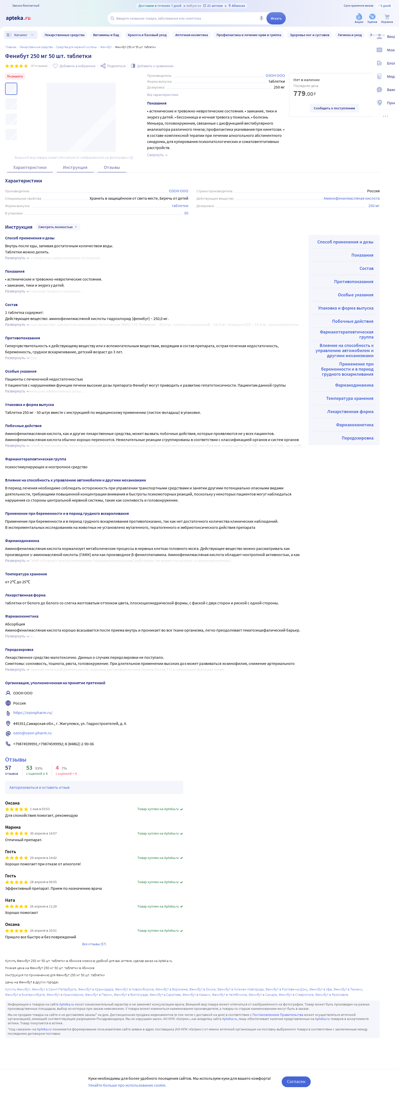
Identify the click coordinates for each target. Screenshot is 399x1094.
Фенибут (106, 47)
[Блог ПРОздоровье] (392, 64)
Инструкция (75, 167)
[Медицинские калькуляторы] (392, 77)
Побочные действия (353, 321)
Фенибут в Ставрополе (296, 994)
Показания (362, 255)
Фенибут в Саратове (165, 994)
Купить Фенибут (17, 989)
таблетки (180, 205)
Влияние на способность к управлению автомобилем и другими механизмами (345, 350)
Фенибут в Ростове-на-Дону (286, 989)
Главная (11, 47)
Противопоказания (354, 281)
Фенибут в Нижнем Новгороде (240, 989)
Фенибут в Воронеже (171, 989)
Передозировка (358, 438)
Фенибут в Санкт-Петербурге (54, 989)
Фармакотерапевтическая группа (347, 334)
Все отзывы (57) (94, 944)
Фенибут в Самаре (263, 994)
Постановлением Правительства (277, 1014)
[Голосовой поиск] (261, 18)
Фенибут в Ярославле (331, 994)
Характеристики (30, 167)
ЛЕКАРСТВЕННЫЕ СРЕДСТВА (36, 47)
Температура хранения (350, 398)
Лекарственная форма (350, 411)
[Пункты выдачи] (392, 103)
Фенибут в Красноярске (65, 994)
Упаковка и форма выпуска (346, 308)
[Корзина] (387, 18)
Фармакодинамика (354, 385)
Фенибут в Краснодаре (95, 989)
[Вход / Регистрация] (392, 37)
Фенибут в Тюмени (348, 989)
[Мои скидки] (392, 50)
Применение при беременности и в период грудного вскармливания (347, 369)
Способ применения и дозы (345, 242)
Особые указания (356, 295)
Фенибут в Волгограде (131, 994)
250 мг (374, 205)
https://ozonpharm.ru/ (33, 712)
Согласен (296, 1081)
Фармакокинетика (355, 425)
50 (186, 212)
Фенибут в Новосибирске (134, 989)
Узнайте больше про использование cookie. (127, 1085)
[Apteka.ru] (22, 18)
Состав (367, 268)
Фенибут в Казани (196, 994)
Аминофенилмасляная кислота (352, 198)
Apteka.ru (66, 1004)
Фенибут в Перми (98, 994)
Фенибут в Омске (202, 989)
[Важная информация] (392, 90)
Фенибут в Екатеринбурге (25, 994)
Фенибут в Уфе (320, 989)
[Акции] (359, 18)
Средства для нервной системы (76, 47)
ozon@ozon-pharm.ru (32, 732)
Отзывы (112, 167)
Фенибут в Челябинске (229, 994)
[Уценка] (372, 18)
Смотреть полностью (58, 227)
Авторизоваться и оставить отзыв (39, 787)
